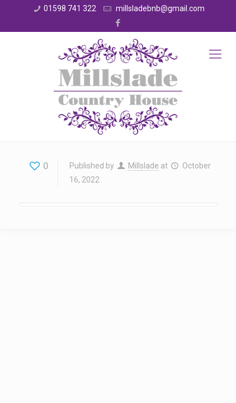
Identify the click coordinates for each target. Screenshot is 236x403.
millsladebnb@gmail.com (159, 8)
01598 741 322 (70, 8)
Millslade (143, 165)
